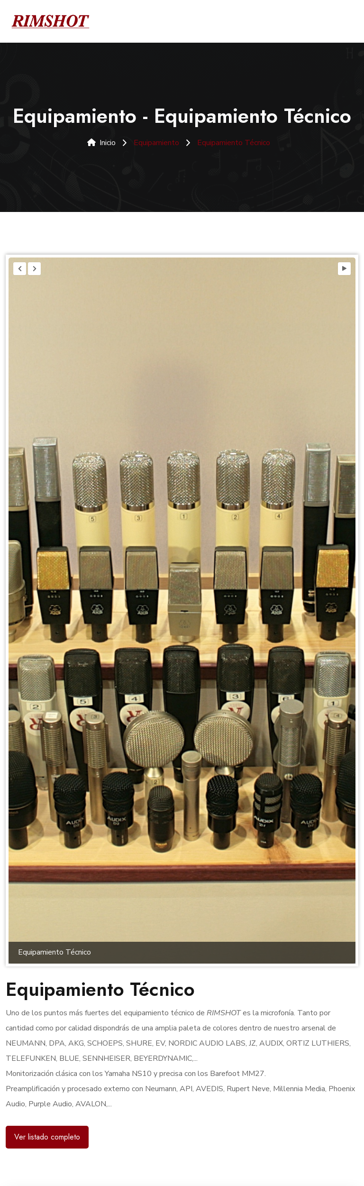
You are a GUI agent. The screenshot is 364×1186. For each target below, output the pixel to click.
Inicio (101, 143)
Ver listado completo (47, 1136)
